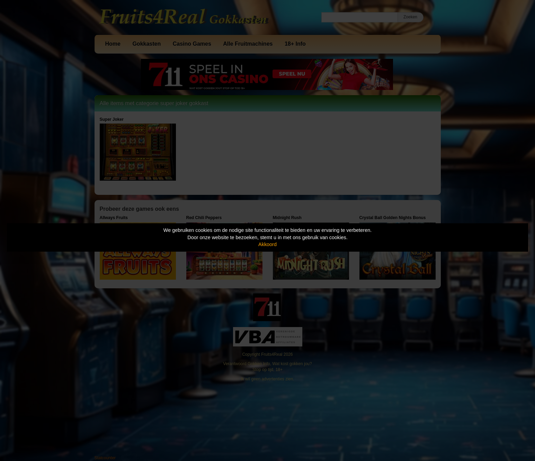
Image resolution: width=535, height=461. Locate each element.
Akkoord (267, 244)
